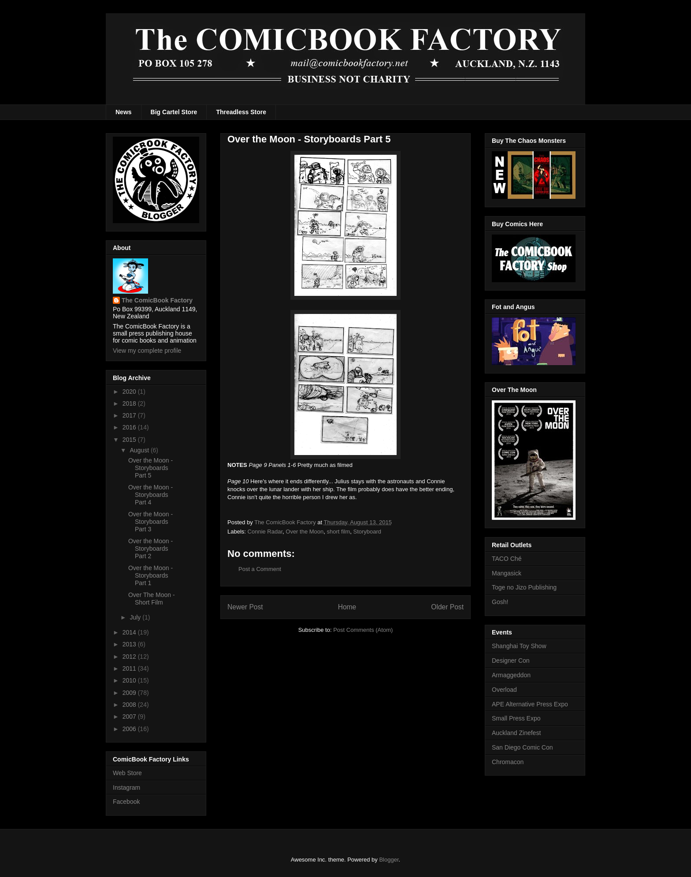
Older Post (447, 607)
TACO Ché (506, 558)
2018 (130, 403)
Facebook (126, 801)
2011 (130, 668)
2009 (130, 692)
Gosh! (500, 601)
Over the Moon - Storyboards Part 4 (150, 495)
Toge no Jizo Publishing (524, 587)
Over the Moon (304, 531)
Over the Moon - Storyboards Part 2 (150, 548)
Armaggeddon (511, 675)
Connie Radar (265, 531)
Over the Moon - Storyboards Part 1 (150, 575)
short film (338, 531)
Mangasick (506, 573)
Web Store (127, 772)
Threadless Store (241, 112)
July (136, 617)
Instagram (126, 787)
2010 (130, 680)
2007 (130, 716)
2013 (130, 644)
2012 (130, 656)
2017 (130, 415)
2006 (130, 728)
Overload (504, 689)
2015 (130, 439)
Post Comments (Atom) (363, 630)
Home (347, 607)
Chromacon (508, 761)
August (140, 450)
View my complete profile (147, 350)
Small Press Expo (516, 718)
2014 (130, 632)
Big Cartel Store (174, 112)
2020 (130, 391)
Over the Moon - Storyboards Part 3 (150, 522)
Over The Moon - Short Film (151, 598)
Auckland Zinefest (516, 732)
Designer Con (511, 660)
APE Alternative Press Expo (530, 704)
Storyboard (367, 531)
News (123, 112)
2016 (130, 427)
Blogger (388, 859)
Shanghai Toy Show (519, 645)
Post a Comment (259, 569)
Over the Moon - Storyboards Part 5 (150, 468)
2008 (130, 704)
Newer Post (245, 607)
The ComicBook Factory (157, 300)
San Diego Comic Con (522, 747)
